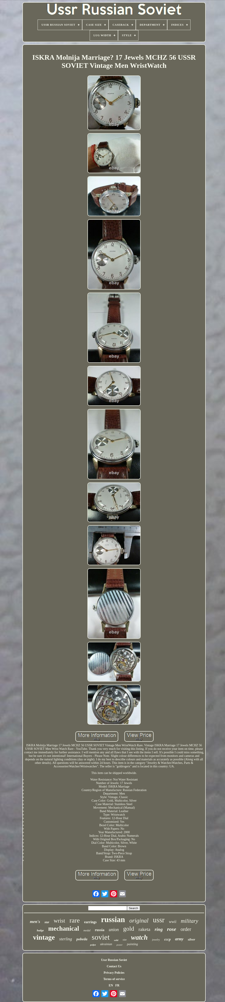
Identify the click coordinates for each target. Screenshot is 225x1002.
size (125, 939)
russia (99, 930)
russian (113, 919)
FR (117, 985)
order (186, 929)
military (189, 921)
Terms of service (114, 979)
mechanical (63, 928)
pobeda (81, 939)
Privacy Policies (114, 972)
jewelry (156, 939)
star (46, 922)
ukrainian (106, 944)
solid (116, 940)
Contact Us (114, 966)
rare (74, 920)
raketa (144, 929)
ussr (159, 920)
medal (87, 930)
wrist (59, 920)
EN (111, 985)
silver (191, 939)
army (179, 939)
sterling (65, 939)
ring (159, 929)
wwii (172, 921)
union (114, 929)
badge (40, 930)
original (139, 920)
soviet (101, 937)
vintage (44, 937)
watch (139, 937)
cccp (167, 939)
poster (119, 944)
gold (128, 928)
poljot (93, 944)
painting (132, 944)
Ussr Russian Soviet (114, 960)
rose (171, 929)
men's (35, 921)
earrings (90, 922)
